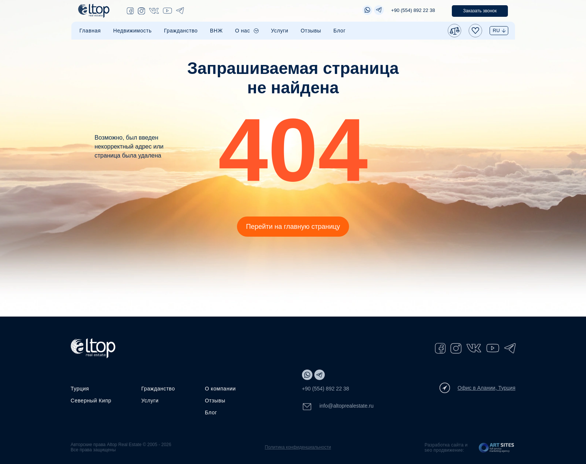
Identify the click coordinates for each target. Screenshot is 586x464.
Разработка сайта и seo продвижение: (446, 447)
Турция (80, 389)
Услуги (279, 31)
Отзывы (310, 31)
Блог (339, 31)
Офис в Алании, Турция (477, 388)
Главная (90, 31)
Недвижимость (132, 31)
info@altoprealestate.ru (338, 407)
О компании (220, 389)
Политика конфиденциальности (298, 447)
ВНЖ (216, 31)
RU (496, 30)
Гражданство (181, 31)
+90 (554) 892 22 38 (413, 10)
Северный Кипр (91, 401)
